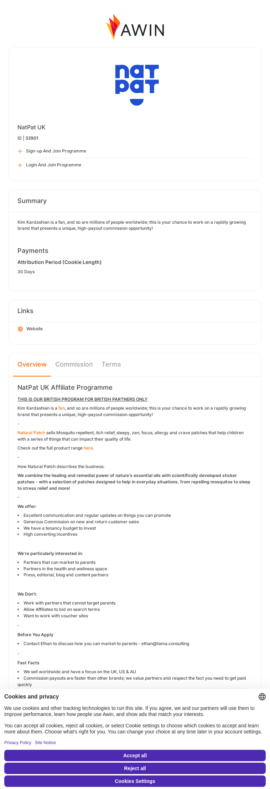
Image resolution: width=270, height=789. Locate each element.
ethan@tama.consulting (165, 643)
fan (61, 408)
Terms (111, 364)
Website (30, 329)
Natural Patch (31, 432)
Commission (74, 364)
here (88, 448)
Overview (32, 364)
